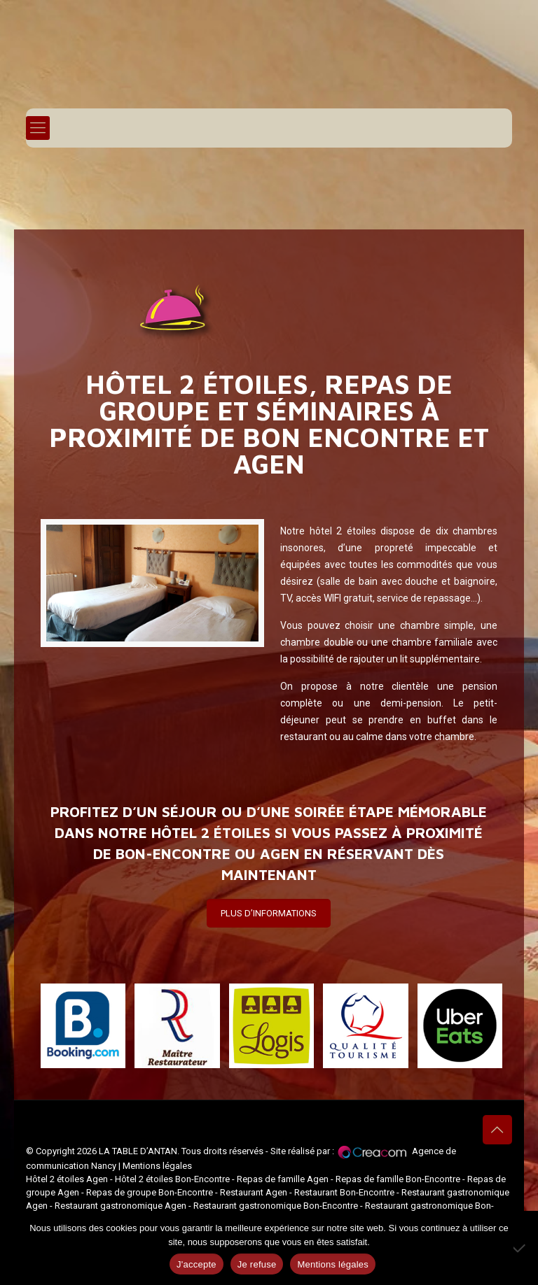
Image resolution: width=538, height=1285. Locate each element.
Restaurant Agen (253, 1192)
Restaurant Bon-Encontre (344, 1192)
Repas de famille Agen (283, 1179)
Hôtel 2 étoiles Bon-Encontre (172, 1179)
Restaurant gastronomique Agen (120, 1205)
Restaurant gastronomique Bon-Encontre (275, 1205)
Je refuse (257, 1264)
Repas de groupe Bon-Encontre (149, 1192)
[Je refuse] (520, 1248)
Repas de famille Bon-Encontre (398, 1179)
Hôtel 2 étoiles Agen (67, 1179)
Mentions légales (157, 1165)
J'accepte (196, 1264)
